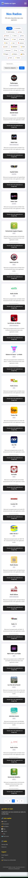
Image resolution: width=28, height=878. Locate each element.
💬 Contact (4, 831)
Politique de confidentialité (14, 868)
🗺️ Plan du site (5, 836)
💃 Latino (5, 46)
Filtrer (21, 67)
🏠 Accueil (4, 821)
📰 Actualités (17, 28)
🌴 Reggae (5, 54)
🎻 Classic (6, 35)
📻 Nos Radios (5, 826)
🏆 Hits (6, 43)
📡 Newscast (7, 50)
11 (21, 801)
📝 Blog (3, 829)
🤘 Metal (23, 46)
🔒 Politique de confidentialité (8, 860)
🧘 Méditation (14, 46)
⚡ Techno (17, 57)
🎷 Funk (14, 39)
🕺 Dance (14, 35)
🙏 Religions (14, 54)
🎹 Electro (6, 39)
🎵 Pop (15, 50)
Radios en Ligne (10, 3)
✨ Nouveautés (5, 824)
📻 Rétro (23, 54)
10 (17, 801)
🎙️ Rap (22, 50)
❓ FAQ (3, 834)
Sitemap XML (4, 844)
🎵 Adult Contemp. (10, 32)
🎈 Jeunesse (21, 43)
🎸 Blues (20, 32)
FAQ (2, 857)
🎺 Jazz (13, 43)
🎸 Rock (10, 57)
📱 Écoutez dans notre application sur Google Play (14, 96)
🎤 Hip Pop (21, 39)
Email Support (4, 855)
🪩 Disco (22, 35)
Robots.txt (3, 847)
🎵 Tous (9, 28)
